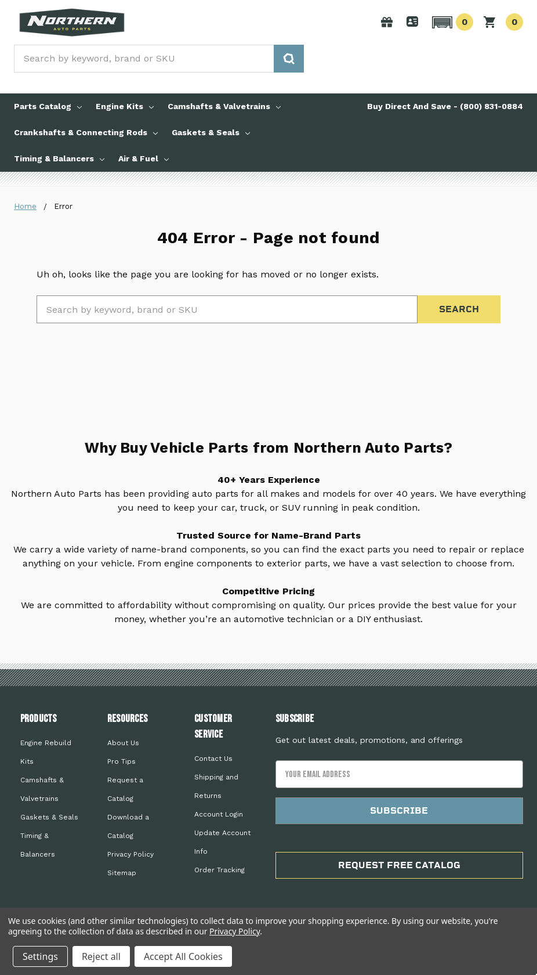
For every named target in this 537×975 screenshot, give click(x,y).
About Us (123, 743)
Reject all (101, 956)
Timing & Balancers (59, 158)
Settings (40, 956)
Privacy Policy (130, 854)
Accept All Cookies (183, 956)
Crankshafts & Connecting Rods (86, 132)
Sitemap (121, 873)
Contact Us (213, 758)
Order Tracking (219, 870)
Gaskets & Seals (211, 132)
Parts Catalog (48, 106)
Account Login (218, 814)
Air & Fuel (143, 158)
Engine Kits (125, 106)
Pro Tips (121, 761)
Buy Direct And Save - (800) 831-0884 (445, 106)
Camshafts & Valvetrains (224, 106)
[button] (451, 22)
